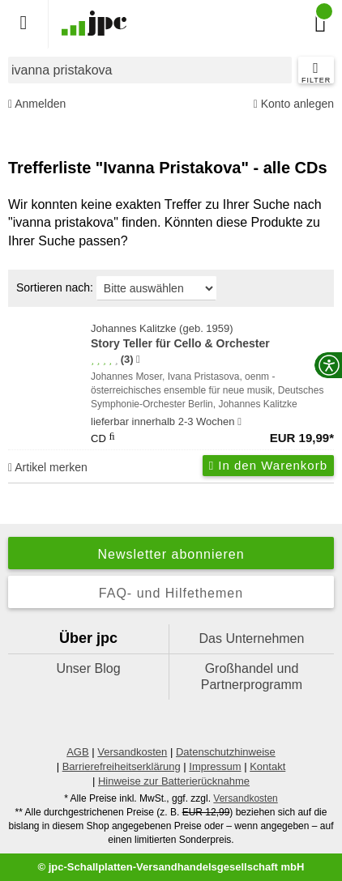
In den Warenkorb (268, 465)
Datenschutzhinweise (226, 752)
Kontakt (267, 766)
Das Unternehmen (252, 638)
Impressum (215, 766)
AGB (77, 752)
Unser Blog (88, 668)
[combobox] (150, 70)
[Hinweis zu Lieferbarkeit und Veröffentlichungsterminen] (239, 422)
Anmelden (37, 104)
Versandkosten (132, 752)
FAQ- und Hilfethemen (171, 593)
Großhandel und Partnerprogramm (251, 677)
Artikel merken (48, 467)
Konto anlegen (294, 104)
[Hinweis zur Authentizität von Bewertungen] (138, 359)
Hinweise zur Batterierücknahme (174, 781)
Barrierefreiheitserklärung (121, 766)
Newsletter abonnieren (170, 554)
